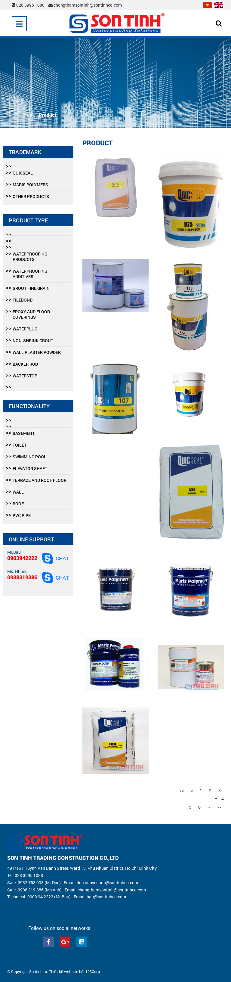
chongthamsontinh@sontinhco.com (85, 5)
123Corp (92, 971)
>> (219, 807)
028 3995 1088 (28, 5)
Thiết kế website (63, 971)
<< (182, 790)
